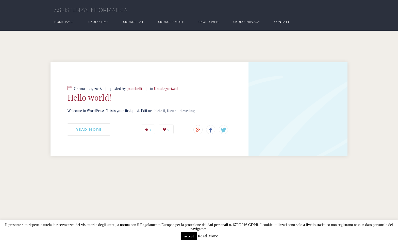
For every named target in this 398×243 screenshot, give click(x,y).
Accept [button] (189, 236)
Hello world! (89, 97)
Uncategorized (166, 88)
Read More (208, 236)
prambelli (134, 88)
